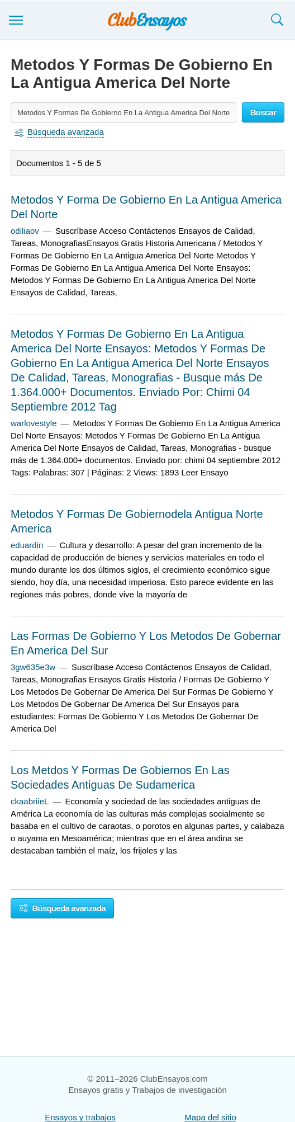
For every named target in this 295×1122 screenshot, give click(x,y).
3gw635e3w (33, 667)
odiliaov (25, 230)
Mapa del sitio (210, 1117)
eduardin (27, 545)
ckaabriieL (30, 801)
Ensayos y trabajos (80, 1117)
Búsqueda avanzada (62, 908)
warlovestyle (34, 423)
